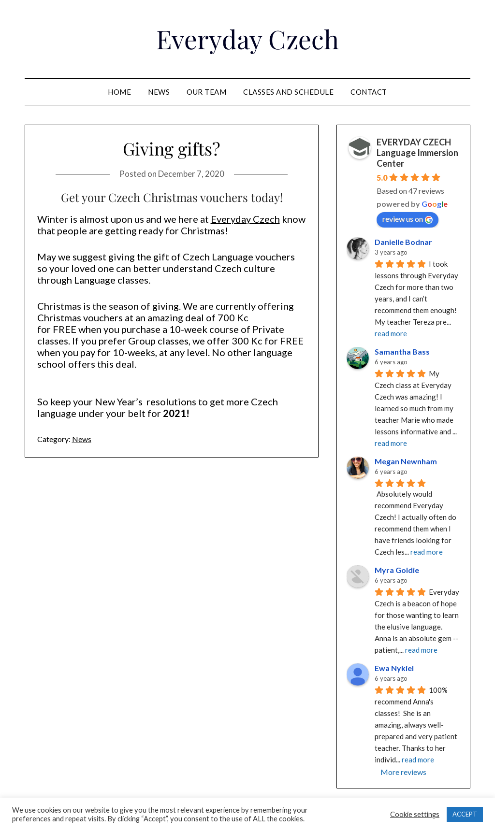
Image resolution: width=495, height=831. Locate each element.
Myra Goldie (397, 569)
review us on (407, 219)
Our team (206, 91)
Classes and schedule (288, 91)
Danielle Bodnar (403, 241)
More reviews (403, 771)
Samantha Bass (402, 351)
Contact (368, 91)
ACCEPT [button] (464, 814)
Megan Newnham (406, 461)
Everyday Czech (247, 38)
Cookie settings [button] (414, 814)
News (159, 91)
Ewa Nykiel (394, 668)
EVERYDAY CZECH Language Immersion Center (417, 153)
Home (119, 91)
